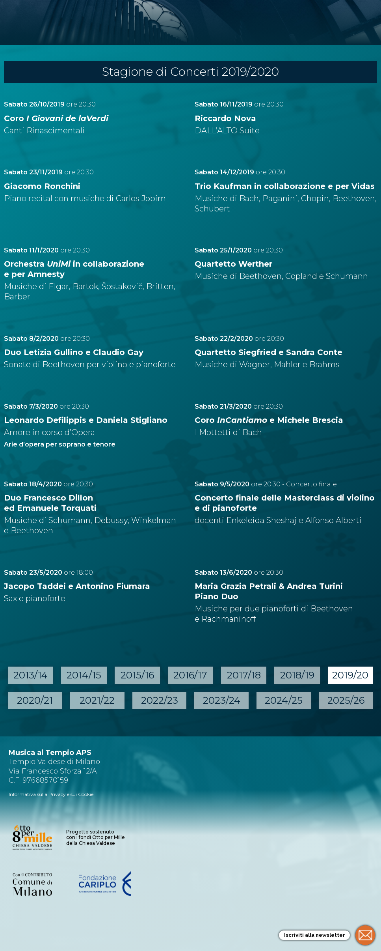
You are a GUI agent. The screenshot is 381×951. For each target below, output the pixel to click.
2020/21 (35, 700)
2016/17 (190, 675)
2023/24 (221, 700)
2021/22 (97, 700)
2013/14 (30, 675)
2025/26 (345, 700)
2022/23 (159, 700)
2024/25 (284, 700)
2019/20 (350, 675)
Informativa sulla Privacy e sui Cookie (51, 794)
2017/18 (244, 675)
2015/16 (137, 675)
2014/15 (84, 675)
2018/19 (297, 675)
